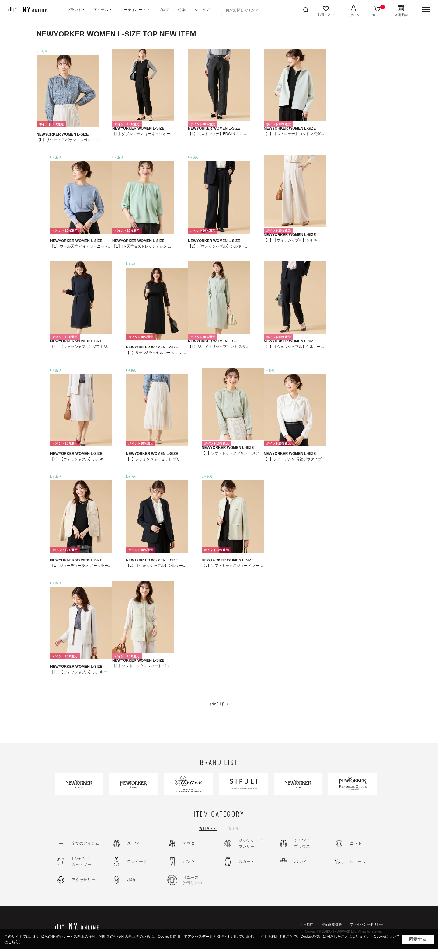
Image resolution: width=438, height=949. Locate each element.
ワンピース (137, 861)
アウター (191, 843)
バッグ (300, 861)
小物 (131, 880)
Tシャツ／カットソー (81, 861)
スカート (246, 861)
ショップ (202, 10)
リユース (199, 880)
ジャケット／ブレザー (250, 843)
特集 (182, 10)
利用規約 (306, 924)
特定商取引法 (332, 924)
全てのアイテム (85, 843)
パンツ (189, 861)
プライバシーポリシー (366, 924)
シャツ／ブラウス (302, 843)
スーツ (133, 843)
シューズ (358, 861)
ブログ (163, 10)
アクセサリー (83, 880)
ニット (356, 843)
